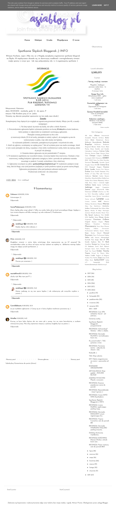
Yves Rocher (93, 257)
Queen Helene (104, 230)
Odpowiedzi (17, 220)
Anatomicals (105, 135)
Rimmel (106, 233)
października (94, 299)
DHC (86, 160)
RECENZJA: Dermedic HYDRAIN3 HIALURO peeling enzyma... (98, 428)
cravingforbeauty (66, 59)
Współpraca (62, 40)
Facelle (97, 171)
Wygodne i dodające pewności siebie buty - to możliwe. (97, 87)
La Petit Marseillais (91, 194)
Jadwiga (88, 187)
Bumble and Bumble (102, 149)
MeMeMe (105, 206)
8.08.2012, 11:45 (31, 288)
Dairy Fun (96, 160)
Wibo (107, 253)
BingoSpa (88, 144)
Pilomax (106, 226)
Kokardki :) (93, 353)
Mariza (106, 204)
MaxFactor (97, 206)
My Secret (89, 215)
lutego (91, 467)
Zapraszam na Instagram (97, 106)
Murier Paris (105, 213)
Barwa (107, 140)
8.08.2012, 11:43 (31, 224)
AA (86, 135)
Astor (107, 138)
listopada (93, 296)
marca (91, 464)
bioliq (107, 260)
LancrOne (88, 196)
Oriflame (106, 219)
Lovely (107, 199)
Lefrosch (92, 199)
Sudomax (91, 246)
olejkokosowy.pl (102, 264)
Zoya (104, 257)
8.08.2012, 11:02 (30, 207)
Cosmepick (88, 158)
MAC (100, 201)
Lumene (93, 201)
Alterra (96, 135)
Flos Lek (99, 174)
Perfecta (106, 224)
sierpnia (92, 306)
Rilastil (99, 233)
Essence (106, 167)
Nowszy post (11, 359)
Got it (106, 5)
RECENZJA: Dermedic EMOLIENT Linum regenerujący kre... (97, 414)
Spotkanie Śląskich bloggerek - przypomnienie (95, 324)
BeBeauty (88, 142)
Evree (92, 171)
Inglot (107, 183)
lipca (91, 451)
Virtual (94, 253)
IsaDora (88, 185)
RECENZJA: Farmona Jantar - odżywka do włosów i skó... (97, 348)
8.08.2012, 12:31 (27, 306)
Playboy (87, 228)
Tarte (97, 248)
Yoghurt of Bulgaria (102, 255)
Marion (100, 204)
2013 (89, 286)
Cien (97, 153)
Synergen (87, 248)
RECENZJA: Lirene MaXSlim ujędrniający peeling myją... (97, 407)
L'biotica (100, 191)
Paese (107, 222)
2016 (89, 277)
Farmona (102, 171)
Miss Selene (102, 208)
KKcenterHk (100, 189)
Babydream (99, 140)
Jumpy (93, 189)
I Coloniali (101, 182)
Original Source (90, 222)
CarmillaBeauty (16, 306)
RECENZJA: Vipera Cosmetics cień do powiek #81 (99, 421)
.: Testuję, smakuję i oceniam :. (97, 82)
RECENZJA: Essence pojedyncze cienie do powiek (97, 385)
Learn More (97, 5)
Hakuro (107, 180)
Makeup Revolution (91, 204)
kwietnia (92, 461)
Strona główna (43, 359)
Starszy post (75, 359)
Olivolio (106, 217)
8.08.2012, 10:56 (23, 194)
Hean (95, 182)
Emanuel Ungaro (95, 167)
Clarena (102, 153)
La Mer (106, 191)
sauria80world (15, 273)
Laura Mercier (96, 196)
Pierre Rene (100, 226)
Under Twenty (102, 251)
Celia (107, 151)
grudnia (92, 293)
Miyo (99, 210)
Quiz (86, 233)
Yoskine (87, 257)
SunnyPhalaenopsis (17, 207)
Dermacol (88, 162)
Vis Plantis (100, 253)
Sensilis (87, 242)
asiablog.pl (19, 224)
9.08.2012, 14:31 (22, 318)
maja (91, 457)
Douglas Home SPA (91, 165)
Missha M (93, 210)
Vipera (87, 253)
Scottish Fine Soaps (92, 240)
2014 (89, 283)
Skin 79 (101, 242)
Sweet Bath (99, 246)
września (92, 303)
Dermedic (95, 162)
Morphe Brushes (96, 213)
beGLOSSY (99, 260)
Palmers (87, 224)
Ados (90, 135)
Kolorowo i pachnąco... (97, 119)
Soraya (94, 244)
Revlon (93, 233)
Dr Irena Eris (103, 165)
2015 (89, 280)
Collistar (106, 155)
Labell (107, 194)
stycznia (92, 471)
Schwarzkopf (105, 237)
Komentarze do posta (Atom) (25, 363)
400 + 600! (93, 309)
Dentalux (106, 160)
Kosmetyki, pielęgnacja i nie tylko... (97, 104)
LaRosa (101, 194)
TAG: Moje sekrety (95, 356)
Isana (94, 185)
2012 (89, 290)
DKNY (91, 160)
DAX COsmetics (97, 158)
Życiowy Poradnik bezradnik (97, 112)
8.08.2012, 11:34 (26, 273)
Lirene (100, 199)
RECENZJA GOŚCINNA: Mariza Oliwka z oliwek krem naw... (98, 440)
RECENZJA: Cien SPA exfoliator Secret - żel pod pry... (97, 314)
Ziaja (100, 258)
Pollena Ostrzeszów (101, 228)
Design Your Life (97, 94)
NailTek (91, 217)
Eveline (87, 171)
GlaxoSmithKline (97, 178)
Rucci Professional (99, 235)
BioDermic (97, 144)
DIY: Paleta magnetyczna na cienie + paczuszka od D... (98, 361)
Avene (87, 140)
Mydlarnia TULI (99, 215)
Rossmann (88, 235)
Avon (92, 140)
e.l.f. (86, 262)
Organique (88, 219)
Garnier (95, 176)
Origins (100, 221)
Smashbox (88, 244)
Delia (101, 160)
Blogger (105, 503)
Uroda (49, 40)
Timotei (102, 249)
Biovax (94, 147)
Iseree (99, 185)
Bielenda (106, 142)
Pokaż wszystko (104, 127)
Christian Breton (90, 153)
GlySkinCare (105, 178)
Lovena (87, 201)
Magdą (41, 56)
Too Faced (92, 251)
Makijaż (38, 40)
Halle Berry (88, 182)
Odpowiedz (14, 200)
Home (27, 40)
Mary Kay (88, 206)
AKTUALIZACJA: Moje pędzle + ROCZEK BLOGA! (97, 373)
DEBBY (105, 158)
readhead (54, 59)
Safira (87, 237)
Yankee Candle (90, 255)
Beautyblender (97, 142)
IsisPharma (105, 185)
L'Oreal (94, 192)
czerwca (92, 454)
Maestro (106, 201)
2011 (89, 475)
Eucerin (98, 169)
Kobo (107, 189)
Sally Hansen (95, 237)
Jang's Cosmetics (102, 187)
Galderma (88, 176)
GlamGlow (88, 178)
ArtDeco (101, 138)
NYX (86, 217)
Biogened (88, 146)
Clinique (92, 155)
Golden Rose (89, 180)
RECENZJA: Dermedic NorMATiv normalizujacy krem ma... (99, 336)
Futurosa (106, 173)
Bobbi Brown (101, 146)
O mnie (76, 40)
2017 (89, 273)
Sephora (93, 242)
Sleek (107, 242)
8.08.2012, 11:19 (20, 239)
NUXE (107, 215)
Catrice (102, 151)
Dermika (102, 162)
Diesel (107, 162)
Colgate (99, 155)
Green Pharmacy (98, 180)
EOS (86, 167)
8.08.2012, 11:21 (31, 258)
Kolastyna (88, 191)
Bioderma (106, 144)
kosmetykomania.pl (91, 264)
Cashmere (96, 151)
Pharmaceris (90, 226)
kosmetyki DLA (101, 262)
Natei (96, 217)
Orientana (97, 219)
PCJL (12, 239)
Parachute (97, 224)
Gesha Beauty (104, 176)
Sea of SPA (104, 240)
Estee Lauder (90, 169)
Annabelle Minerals (91, 138)
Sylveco (106, 246)
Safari (107, 235)
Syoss (93, 248)
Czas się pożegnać (97, 113)
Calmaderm (88, 151)
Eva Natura (105, 169)
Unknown (13, 194)
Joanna (87, 189)
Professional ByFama (92, 230)
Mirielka (13, 318)
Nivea (101, 217)
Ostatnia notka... (95, 319)
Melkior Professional (91, 208)
